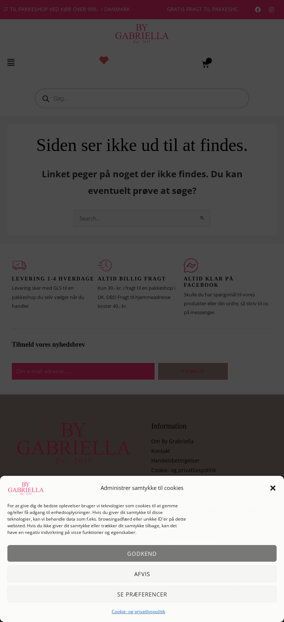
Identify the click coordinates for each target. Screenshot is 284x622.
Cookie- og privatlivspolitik (138, 611)
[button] (273, 488)
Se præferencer (142, 594)
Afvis (142, 574)
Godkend (142, 553)
